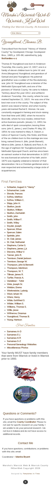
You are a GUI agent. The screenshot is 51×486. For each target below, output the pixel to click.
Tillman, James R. (15, 274)
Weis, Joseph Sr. (15, 284)
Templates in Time (31, 474)
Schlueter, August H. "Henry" (21, 187)
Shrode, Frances (15, 193)
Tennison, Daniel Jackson (19, 258)
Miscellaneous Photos (17, 347)
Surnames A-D (14, 331)
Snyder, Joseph (14, 226)
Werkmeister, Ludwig (17, 290)
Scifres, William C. (15, 200)
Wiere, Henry (13, 297)
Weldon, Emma (14, 287)
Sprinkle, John (13, 235)
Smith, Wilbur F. (14, 219)
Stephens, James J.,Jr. (17, 248)
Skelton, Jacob (14, 206)
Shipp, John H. (13, 203)
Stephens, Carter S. (16, 245)
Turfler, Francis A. (15, 277)
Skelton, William (14, 209)
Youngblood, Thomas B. (18, 316)
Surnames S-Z (14, 341)
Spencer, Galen (14, 232)
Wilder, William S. (15, 303)
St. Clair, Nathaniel (16, 242)
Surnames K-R (14, 338)
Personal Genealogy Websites (21, 344)
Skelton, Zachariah (16, 213)
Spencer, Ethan (14, 229)
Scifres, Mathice (14, 196)
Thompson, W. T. (15, 271)
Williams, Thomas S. (16, 306)
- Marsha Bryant (21, 456)
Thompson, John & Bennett (20, 264)
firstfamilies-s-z (9, 58)
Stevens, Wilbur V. (16, 251)
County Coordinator (26, 421)
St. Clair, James (14, 238)
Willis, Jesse (12, 310)
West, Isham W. (14, 293)
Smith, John (12, 216)
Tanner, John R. (14, 255)
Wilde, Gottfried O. (16, 300)
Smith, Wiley (13, 222)
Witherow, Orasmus (16, 313)
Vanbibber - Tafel (15, 281)
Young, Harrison (14, 319)
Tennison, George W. (17, 261)
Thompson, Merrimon (17, 268)
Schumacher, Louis (16, 190)
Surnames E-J (13, 334)
